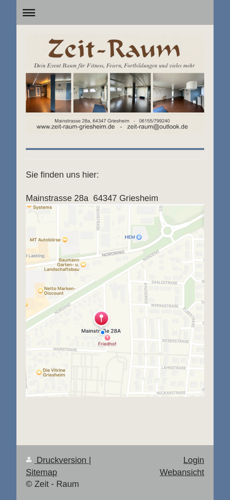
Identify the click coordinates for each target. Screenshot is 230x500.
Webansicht (182, 472)
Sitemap (41, 472)
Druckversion (57, 460)
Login (193, 460)
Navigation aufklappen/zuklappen (115, 12)
